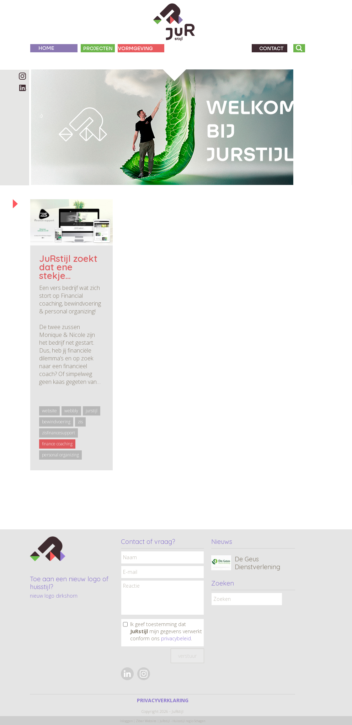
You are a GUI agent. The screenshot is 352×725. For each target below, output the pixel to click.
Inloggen (126, 721)
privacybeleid (176, 638)
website (49, 411)
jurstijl (91, 411)
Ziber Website (146, 721)
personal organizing (60, 455)
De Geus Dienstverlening (257, 563)
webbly (71, 411)
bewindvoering (56, 422)
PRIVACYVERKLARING (162, 700)
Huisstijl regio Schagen (188, 721)
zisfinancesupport (58, 433)
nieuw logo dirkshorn (54, 595)
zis (80, 422)
